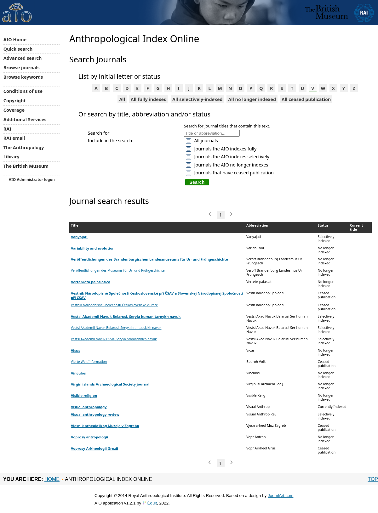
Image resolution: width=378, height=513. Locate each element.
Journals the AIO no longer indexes (231, 165)
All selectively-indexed (197, 99)
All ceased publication (306, 99)
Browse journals (21, 67)
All (122, 99)
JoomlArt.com (280, 495)
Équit (152, 503)
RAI (7, 129)
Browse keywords (23, 77)
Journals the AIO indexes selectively (231, 157)
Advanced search (22, 58)
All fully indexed (149, 99)
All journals (206, 141)
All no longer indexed (252, 99)
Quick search (18, 49)
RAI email (14, 138)
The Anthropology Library (23, 152)
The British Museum (26, 166)
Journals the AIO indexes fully (225, 149)
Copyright (14, 101)
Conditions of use (23, 91)
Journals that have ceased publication (234, 173)
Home (52, 479)
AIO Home (14, 39)
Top (373, 479)
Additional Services (25, 119)
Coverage (14, 110)
